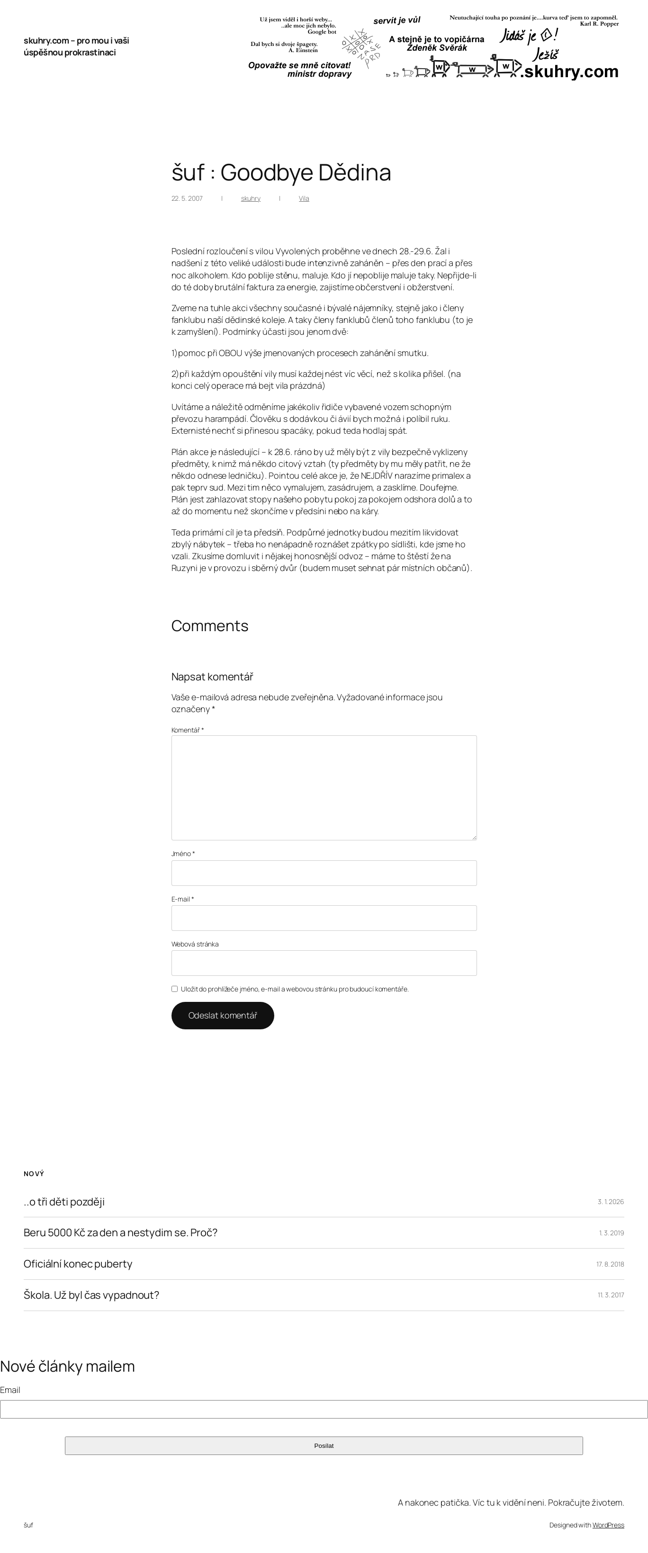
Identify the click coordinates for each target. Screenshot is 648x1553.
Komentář (187, 729)
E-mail (182, 898)
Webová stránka (195, 943)
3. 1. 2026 (611, 1201)
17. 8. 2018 (610, 1263)
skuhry (251, 198)
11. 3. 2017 (611, 1294)
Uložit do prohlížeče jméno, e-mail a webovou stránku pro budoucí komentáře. (295, 988)
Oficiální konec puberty (78, 1264)
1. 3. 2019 (611, 1232)
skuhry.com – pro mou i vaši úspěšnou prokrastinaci (76, 46)
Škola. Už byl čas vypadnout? (92, 1295)
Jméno (183, 853)
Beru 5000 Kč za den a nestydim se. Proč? (121, 1233)
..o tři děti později (64, 1202)
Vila (304, 198)
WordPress (608, 1524)
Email (10, 1389)
